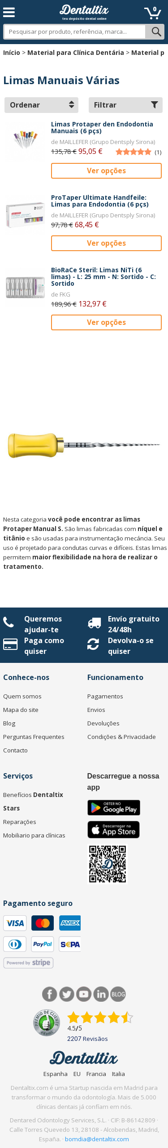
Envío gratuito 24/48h (133, 624)
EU (77, 1074)
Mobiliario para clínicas (34, 835)
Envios (96, 710)
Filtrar (126, 105)
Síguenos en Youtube (84, 994)
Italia (118, 1074)
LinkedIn (101, 994)
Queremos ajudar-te (43, 624)
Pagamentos (105, 696)
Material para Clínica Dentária (75, 52)
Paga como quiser (44, 645)
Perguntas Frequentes (34, 737)
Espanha (55, 1074)
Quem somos (22, 696)
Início (11, 52)
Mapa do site (21, 710)
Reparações (19, 822)
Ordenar (42, 105)
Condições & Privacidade (121, 737)
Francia (96, 1074)
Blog (9, 723)
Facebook (50, 994)
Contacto (15, 750)
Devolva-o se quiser (131, 645)
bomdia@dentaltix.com (97, 1139)
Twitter (67, 994)
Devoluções (103, 723)
